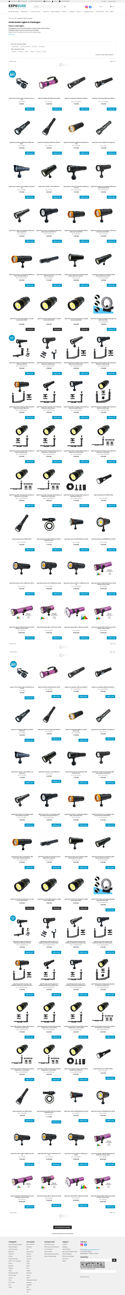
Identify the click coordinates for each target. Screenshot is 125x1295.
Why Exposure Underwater (52, 1246)
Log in (100, 6)
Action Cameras (55, 11)
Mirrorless (24, 11)
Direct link (98, 54)
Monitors (11, 1265)
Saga (28, 1277)
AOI (28, 1249)
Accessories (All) (13, 1273)
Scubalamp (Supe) (32, 1280)
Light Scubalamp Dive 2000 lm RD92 (103, 495)
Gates (28, 1261)
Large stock (13, 1)
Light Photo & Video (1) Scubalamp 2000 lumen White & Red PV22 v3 (103, 187)
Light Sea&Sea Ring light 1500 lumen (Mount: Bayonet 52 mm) (49, 539)
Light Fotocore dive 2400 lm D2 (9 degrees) (103, 142)
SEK (111, 1)
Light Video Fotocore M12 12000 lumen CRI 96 (21, 583)
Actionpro (29, 1246)
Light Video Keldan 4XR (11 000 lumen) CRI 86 (49, 627)
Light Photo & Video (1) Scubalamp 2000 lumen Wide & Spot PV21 (21, 231)
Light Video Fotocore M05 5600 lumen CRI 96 (76, 539)
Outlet (111, 11)
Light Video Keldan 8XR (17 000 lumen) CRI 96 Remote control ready (103, 627)
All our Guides (48, 1251)
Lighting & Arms (88, 11)
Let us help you (49, 1249)
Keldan (28, 1270)
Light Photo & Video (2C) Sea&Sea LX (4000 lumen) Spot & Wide (76, 319)
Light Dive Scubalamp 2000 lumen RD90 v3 (103, 98)
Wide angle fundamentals (52, 1254)
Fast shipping (22, 1)
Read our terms (84, 1276)
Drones (78, 11)
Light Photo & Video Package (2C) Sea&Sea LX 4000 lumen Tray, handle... (49, 495)
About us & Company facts (69, 1251)
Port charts (12, 1282)
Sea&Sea (29, 1284)
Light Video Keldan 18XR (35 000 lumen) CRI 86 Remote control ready (103, 583)
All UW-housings (13, 11)
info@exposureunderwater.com (91, 1249)
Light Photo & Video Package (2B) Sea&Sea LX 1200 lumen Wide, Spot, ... (21, 451)
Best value (47, 1)
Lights (10, 1270)
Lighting (15, 18)
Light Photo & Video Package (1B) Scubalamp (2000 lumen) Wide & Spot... (76, 363)
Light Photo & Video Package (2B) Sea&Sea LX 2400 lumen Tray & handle (49, 451)
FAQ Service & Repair (68, 1256)
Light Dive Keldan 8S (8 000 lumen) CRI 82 (49, 98)
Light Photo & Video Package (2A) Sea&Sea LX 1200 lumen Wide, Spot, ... (103, 407)
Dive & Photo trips (49, 1244)
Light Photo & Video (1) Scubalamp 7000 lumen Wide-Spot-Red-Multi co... (21, 275)
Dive (106, 11)
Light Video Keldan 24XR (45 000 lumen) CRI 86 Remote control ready (21, 627)
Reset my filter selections (107, 54)
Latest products (13, 1249)
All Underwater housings (62, 1227)
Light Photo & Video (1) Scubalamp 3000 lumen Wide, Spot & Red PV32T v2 (49, 231)
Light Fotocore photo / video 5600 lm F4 (48, 186)
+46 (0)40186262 (64, 1)
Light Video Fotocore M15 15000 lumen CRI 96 (49, 583)
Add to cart (29, 109)
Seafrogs (29, 1282)
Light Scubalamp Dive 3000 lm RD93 (21, 539)
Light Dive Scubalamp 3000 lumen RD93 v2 (49, 142)
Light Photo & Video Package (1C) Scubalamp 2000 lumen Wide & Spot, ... (48, 407)
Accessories (100, 11)
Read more (12, 34)
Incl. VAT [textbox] (103, 1)
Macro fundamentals (50, 1256)
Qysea (28, 1275)
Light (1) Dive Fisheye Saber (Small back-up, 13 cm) (21, 99)
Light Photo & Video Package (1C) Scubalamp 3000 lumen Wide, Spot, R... (76, 407)
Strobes (11, 1268)
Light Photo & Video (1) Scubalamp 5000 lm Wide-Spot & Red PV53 (76, 231)
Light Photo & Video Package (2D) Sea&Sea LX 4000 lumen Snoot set (76, 495)
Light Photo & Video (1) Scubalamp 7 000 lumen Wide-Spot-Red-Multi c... (103, 231)
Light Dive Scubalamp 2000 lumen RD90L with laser (21, 143)
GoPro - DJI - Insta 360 (15, 1261)
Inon (28, 1268)
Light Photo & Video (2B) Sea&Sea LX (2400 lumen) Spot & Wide (49, 319)
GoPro (28, 1263)
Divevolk (29, 1256)
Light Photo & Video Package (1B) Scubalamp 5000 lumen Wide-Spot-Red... (21, 407)
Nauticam (29, 1273)
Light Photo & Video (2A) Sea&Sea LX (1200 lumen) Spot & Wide (21, 319)
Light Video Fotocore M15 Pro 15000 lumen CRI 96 (76, 583)
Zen (28, 1292)
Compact (72, 11)
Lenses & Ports (35, 11)
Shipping (64, 1246)
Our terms (65, 1258)
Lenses (10, 1277)
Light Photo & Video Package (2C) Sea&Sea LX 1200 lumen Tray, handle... (103, 451)
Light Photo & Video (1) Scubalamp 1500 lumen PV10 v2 (76, 187)
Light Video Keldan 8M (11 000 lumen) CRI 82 (76, 627)
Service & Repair (66, 1254)
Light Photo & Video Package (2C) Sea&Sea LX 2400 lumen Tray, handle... (21, 495)
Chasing (29, 1254)
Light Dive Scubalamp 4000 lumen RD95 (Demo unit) (76, 143)
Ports (10, 1280)
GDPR (64, 1261)
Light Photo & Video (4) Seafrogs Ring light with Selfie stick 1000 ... (103, 319)
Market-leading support (35, 1)
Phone (10, 1263)
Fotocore (29, 1258)
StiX (28, 1287)
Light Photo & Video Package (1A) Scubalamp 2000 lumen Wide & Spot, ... (48, 363)
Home (10, 18)
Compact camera (13, 1258)
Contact (55, 1)
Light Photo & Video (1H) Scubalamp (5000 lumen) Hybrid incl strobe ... (76, 275)
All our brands (30, 1244)
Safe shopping (66, 1249)
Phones (64, 11)
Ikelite (28, 1265)
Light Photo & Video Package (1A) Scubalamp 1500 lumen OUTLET (21, 363)
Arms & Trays (12, 1275)
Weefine (29, 1289)
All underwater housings (15, 1244)
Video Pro (46, 11)
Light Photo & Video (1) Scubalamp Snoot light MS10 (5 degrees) (48, 275)
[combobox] (104, 1)
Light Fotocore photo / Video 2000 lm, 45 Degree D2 (22, 187)
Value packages (13, 1246)
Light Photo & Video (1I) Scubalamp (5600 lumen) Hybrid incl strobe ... (103, 275)
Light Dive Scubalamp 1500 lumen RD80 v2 (76, 98)
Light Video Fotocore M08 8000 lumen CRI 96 (103, 539)
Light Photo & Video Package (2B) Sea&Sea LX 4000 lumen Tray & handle (76, 451)
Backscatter (30, 1251)
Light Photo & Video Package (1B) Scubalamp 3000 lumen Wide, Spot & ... (103, 363)
